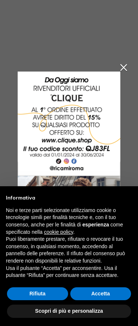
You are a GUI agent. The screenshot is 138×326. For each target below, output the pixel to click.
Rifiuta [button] (37, 293)
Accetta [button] (100, 293)
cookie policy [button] (58, 232)
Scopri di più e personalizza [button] (69, 311)
